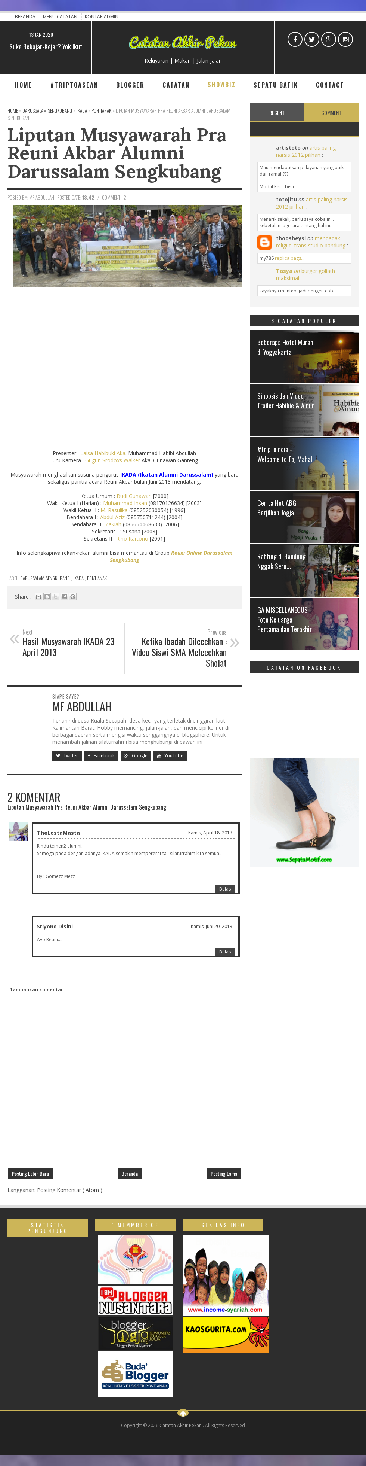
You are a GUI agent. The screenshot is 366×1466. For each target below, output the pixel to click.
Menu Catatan (60, 16)
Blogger (130, 84)
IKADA (79, 578)
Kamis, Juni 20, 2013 (211, 926)
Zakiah (113, 524)
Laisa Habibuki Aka (102, 453)
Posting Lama (224, 1173)
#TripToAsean (74, 84)
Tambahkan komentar (36, 989)
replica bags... (289, 258)
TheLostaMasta (58, 832)
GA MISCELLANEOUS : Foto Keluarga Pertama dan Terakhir (284, 619)
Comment (331, 112)
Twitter (67, 755)
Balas (225, 889)
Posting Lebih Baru (30, 1173)
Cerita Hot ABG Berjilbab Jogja (276, 507)
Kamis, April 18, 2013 (210, 833)
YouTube (170, 755)
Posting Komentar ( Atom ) (69, 1189)
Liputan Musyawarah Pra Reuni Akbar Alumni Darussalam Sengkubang (116, 153)
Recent (277, 112)
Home (23, 84)
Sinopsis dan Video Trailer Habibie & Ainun (286, 400)
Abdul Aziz (112, 517)
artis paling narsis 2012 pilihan (306, 151)
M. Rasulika (114, 510)
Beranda (26, 16)
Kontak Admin (101, 16)
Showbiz (222, 84)
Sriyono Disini (55, 926)
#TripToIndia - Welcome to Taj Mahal (284, 453)
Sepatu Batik (276, 84)
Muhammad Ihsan (125, 503)
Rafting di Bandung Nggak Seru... (281, 561)
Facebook (101, 755)
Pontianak (97, 578)
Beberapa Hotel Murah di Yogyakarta (285, 346)
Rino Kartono (132, 538)
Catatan (176, 84)
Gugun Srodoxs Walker (112, 460)
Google (136, 755)
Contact (330, 84)
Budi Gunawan (134, 495)
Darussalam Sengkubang (45, 578)
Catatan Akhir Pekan (181, 1425)
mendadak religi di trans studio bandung (310, 242)
